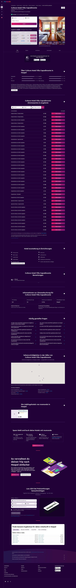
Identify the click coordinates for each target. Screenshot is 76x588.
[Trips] (1, 15)
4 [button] (23, 30)
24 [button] (47, 35)
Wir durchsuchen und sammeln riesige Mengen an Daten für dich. (40, 557)
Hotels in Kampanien (34, 5)
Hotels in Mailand (43, 539)
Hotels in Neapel (40, 5)
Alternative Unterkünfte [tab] (27, 529)
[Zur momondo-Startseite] (7, 1)
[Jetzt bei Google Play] (38, 60)
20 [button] (28, 35)
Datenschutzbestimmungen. (17, 516)
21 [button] (31, 35)
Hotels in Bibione (43, 536)
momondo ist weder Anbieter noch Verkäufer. (40, 555)
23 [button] (36, 35)
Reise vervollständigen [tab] (44, 529)
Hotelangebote (15, 5)
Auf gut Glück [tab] (35, 529)
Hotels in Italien (27, 5)
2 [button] (36, 27)
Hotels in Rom (16, 536)
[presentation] (45, 60)
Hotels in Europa (21, 5)
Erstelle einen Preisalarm (58, 437)
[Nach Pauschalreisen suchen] (1, 11)
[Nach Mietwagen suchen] (1, 9)
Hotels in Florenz (43, 542)
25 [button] (49, 35)
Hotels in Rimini (17, 542)
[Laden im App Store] (45, 60)
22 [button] (33, 35)
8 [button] (42, 30)
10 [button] (47, 30)
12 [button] (52, 30)
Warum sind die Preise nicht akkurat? (40, 559)
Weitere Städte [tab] (17, 529)
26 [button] (52, 35)
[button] (2, 1)
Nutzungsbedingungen (31, 515)
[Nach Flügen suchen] (1, 5)
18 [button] (23, 35)
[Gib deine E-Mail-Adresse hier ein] (27, 506)
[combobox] (27, 500)
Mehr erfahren (45, 233)
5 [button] (52, 27)
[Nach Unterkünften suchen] (1, 7)
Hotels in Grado (17, 539)
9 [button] (36, 30)
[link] (40, 445)
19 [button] (26, 35)
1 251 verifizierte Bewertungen (24, 14)
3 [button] (47, 27)
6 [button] (28, 30)
